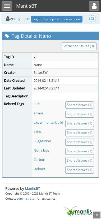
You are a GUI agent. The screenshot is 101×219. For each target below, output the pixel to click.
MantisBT (32, 188)
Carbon (39, 159)
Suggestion (42, 141)
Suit (37, 103)
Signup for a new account (62, 19)
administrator (26, 198)
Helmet (39, 168)
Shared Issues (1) (79, 104)
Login (36, 19)
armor (38, 113)
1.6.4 (37, 131)
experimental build (48, 122)
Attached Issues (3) (79, 46)
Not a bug (41, 150)
